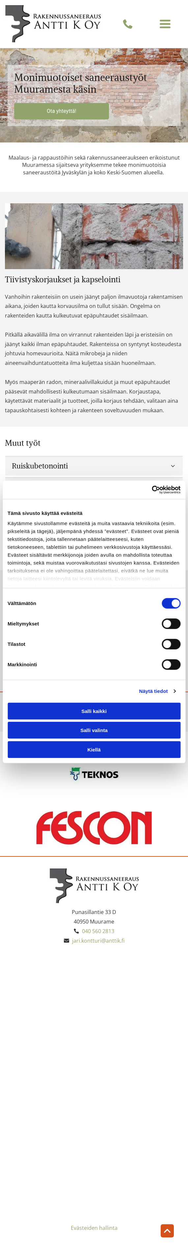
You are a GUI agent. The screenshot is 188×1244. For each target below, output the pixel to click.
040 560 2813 (98, 931)
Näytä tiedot (153, 691)
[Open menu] (165, 24)
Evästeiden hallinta (94, 1227)
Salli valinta (94, 730)
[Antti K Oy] (49, 993)
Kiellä (93, 749)
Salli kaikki (94, 711)
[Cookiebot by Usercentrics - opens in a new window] (151, 490)
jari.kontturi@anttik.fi (98, 940)
